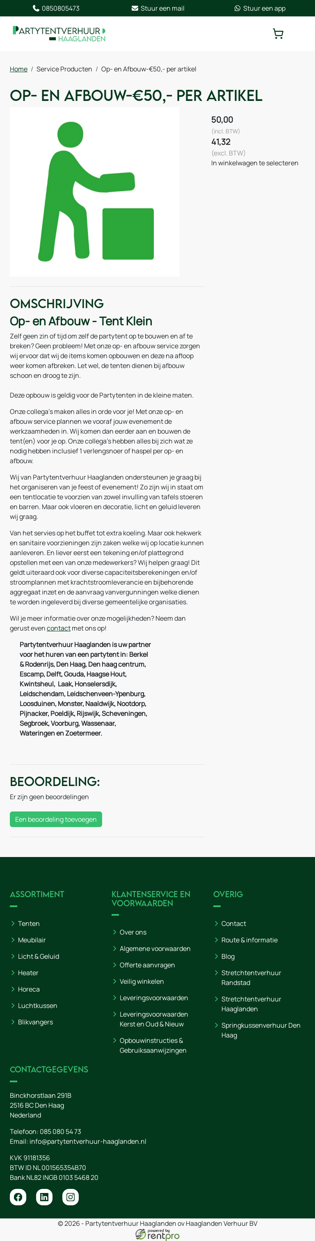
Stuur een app (259, 8)
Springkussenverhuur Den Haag (261, 1030)
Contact (233, 923)
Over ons (133, 932)
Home (18, 68)
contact (59, 628)
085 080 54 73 (60, 1131)
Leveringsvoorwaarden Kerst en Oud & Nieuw (154, 1019)
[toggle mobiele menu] (299, 34)
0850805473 (56, 8)
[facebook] (18, 1197)
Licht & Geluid (38, 956)
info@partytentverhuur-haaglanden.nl (88, 1141)
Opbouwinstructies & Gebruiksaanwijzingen (153, 1045)
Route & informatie (249, 939)
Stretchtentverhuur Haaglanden (251, 1003)
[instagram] (70, 1197)
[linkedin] (44, 1197)
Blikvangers (35, 1021)
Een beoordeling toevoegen (56, 819)
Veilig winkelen (142, 981)
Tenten (29, 923)
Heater (28, 972)
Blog (228, 956)
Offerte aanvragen (147, 964)
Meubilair (32, 939)
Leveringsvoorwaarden (154, 997)
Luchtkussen (37, 1005)
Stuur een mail (158, 8)
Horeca (29, 989)
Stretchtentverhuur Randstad (251, 977)
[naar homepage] (59, 33)
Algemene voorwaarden (155, 948)
